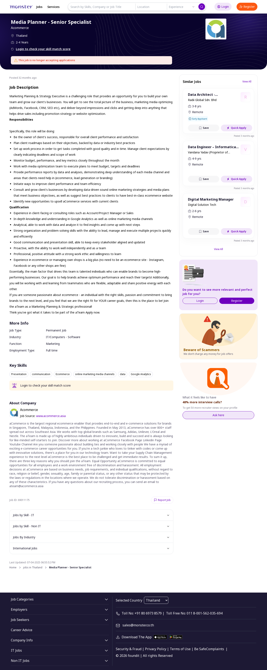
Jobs (39, 7)
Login (223, 7)
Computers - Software (65, 337)
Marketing (53, 344)
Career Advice (21, 630)
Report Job (162, 500)
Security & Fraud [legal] (128, 649)
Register (247, 7)
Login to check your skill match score (43, 49)
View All (246, 81)
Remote (197, 112)
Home (12, 567)
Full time (52, 350)
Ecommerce (63, 374)
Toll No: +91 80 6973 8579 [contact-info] (142, 613)
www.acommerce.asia (51, 416)
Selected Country (129, 600)
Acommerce (20, 27)
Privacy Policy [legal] (155, 649)
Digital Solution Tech (202, 205)
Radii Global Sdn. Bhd (202, 100)
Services (53, 7)
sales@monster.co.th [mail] (138, 625)
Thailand (22, 36)
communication (41, 374)
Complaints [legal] (215, 649)
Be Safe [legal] (200, 649)
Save (204, 128)
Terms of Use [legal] (180, 649)
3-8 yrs (196, 106)
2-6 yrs (196, 211)
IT (47, 337)
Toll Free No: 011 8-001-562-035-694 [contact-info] (194, 613)
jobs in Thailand (32, 567)
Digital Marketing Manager (211, 199)
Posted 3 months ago (244, 135)
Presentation (18, 374)
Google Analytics (141, 374)
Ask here (218, 415)
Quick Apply (236, 128)
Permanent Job (56, 330)
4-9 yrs (196, 159)
